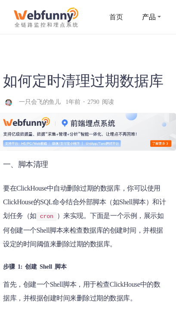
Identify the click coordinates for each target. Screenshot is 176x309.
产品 (151, 17)
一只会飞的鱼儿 (41, 102)
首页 (116, 17)
